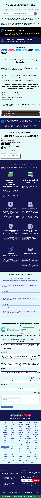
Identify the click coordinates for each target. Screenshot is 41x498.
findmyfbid (28, 484)
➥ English (4, 496)
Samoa (20, 453)
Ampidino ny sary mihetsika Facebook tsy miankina (9, 478)
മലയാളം (20, 447)
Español (12, 423)
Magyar (5, 439)
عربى (13, 425)
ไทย (28, 459)
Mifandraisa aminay (28, 493)
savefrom (33, 484)
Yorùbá (24, 463)
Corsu (36, 429)
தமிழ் (13, 459)
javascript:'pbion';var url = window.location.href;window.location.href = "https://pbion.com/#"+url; (10, 156)
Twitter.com (18, 50)
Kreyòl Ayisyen (35, 435)
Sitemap (36, 493)
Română (5, 453)
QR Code (23, 484)
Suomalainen (20, 433)
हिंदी (28, 437)
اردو (13, 461)
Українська (5, 461)
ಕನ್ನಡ (28, 441)
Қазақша (36, 441)
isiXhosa (9, 463)
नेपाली (28, 449)
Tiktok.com (31, 50)
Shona (13, 455)
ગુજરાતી (28, 435)
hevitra (25, 496)
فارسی (12, 451)
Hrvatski (5, 431)
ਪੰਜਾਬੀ (36, 451)
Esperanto (36, 431)
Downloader (9, 496)
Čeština (12, 431)
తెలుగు (20, 459)
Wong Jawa (20, 441)
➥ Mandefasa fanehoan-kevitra (7, 407)
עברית (20, 437)
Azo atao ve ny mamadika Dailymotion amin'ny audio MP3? (16, 295)
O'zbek (20, 461)
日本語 (12, 441)
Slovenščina (5, 457)
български (28, 427)
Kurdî (20, 443)
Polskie (20, 451)
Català (36, 427)
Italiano (5, 441)
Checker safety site (8, 487)
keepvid (37, 486)
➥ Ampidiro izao (18, 97)
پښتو (5, 451)
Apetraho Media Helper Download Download (18, 39)
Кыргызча (28, 443)
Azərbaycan (28, 425)
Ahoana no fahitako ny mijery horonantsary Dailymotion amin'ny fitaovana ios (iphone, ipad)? (19, 304)
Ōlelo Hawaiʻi (13, 437)
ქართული (5, 435)
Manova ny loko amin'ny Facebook (11, 481)
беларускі (5, 427)
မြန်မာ (20, 449)
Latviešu (12, 445)
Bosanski (20, 427)
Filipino (13, 433)
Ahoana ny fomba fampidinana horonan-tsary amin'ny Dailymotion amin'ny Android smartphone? (19, 299)
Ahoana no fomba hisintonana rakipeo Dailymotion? (14, 308)
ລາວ (36, 443)
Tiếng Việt (28, 461)
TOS (7, 493)
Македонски (36, 445)
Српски (36, 453)
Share (35, 496)
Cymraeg (35, 461)
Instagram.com (11, 50)
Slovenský (36, 455)
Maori (36, 447)
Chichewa (13, 429)
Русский (12, 453)
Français (20, 423)
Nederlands (28, 431)
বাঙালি (12, 427)
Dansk (20, 431)
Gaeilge (36, 439)
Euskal (36, 425)
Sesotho (5, 455)
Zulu (32, 463)
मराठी (5, 449)
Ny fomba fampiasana (18, 496)
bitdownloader (31, 486)
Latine (5, 445)
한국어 (12, 443)
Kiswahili (28, 457)
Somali (13, 457)
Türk (36, 459)
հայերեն (20, 425)
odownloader (24, 486)
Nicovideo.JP (4, 52)
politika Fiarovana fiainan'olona (16, 493)
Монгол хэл (13, 449)
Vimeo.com (24, 50)
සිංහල (28, 455)
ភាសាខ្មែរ (5, 443)
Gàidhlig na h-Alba (28, 453)
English (5, 423)
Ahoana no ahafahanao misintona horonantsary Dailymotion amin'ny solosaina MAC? (18, 291)
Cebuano (5, 429)
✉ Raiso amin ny (36, 480)
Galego (36, 433)
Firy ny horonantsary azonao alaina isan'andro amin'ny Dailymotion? (18, 316)
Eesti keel (5, 433)
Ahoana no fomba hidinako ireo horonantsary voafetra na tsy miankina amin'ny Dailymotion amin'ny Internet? (18, 312)
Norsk (36, 449)
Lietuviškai (20, 445)
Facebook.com (4, 50)
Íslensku (12, 439)
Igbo (20, 439)
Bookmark (30, 496)
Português (28, 451)
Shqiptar (35, 423)
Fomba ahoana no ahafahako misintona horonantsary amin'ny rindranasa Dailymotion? (19, 286)
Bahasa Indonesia (28, 439)
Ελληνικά (20, 435)
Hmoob (36, 437)
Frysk (28, 433)
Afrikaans (28, 423)
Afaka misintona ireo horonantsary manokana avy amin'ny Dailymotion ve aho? (19, 282)
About (4, 493)
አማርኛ (5, 425)
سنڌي (20, 455)
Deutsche (13, 435)
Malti (28, 447)
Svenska (35, 457)
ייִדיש (17, 463)
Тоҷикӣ (5, 459)
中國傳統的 (28, 429)
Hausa (5, 437)
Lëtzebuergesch (28, 445)
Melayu (13, 447)
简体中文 (20, 429)
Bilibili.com (37, 50)
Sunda (20, 457)
